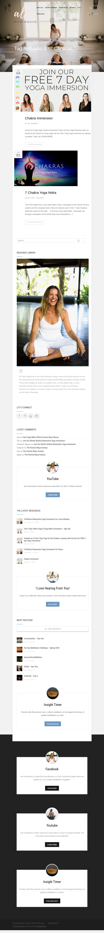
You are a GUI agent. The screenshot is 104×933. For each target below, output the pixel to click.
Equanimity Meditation (33, 660)
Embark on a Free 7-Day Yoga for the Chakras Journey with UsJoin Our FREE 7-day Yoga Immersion (55, 542)
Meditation (34, 126)
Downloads (40, 15)
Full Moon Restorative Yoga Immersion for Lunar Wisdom (47, 522)
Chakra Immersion (39, 121)
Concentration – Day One (34, 641)
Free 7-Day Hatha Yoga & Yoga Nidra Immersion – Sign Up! (47, 531)
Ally (28, 126)
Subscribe (53, 498)
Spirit (33, 201)
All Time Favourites (53, 632)
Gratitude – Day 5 (31, 679)
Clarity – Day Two (31, 669)
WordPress (41, 929)
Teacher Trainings (51, 9)
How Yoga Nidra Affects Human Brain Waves (41, 440)
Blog (79, 9)
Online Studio (63, 9)
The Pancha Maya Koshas (37, 450)
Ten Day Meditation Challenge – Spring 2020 (41, 651)
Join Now (52, 791)
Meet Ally (40, 9)
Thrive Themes (18, 929)
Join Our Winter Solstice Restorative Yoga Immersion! (44, 443)
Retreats (73, 9)
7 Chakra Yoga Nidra (40, 195)
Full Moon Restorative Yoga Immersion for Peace (43, 552)
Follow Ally (53, 727)
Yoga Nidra (40, 201)
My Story (52, 607)
